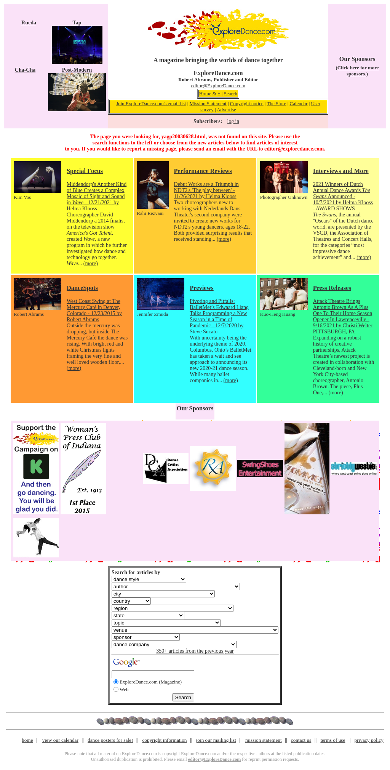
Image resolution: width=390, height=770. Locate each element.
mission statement (263, 740)
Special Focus (85, 170)
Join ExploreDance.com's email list (151, 103)
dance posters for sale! (110, 740)
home (27, 740)
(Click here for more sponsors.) (357, 71)
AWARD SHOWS (335, 208)
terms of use (332, 740)
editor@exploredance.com (294, 149)
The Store (276, 103)
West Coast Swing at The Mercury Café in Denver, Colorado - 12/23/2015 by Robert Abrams (94, 310)
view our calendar (60, 740)
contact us (301, 740)
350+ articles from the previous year (194, 651)
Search (230, 93)
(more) (90, 263)
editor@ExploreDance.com (218, 85)
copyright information (164, 740)
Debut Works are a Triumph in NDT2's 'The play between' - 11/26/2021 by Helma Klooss (206, 190)
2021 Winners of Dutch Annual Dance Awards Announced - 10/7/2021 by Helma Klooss (343, 193)
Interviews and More (341, 170)
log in (233, 121)
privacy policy (369, 740)
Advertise (226, 109)
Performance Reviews (203, 170)
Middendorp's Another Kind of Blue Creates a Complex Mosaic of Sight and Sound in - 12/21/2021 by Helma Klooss (96, 196)
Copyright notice (247, 103)
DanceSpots (82, 287)
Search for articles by (136, 572)
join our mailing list (216, 740)
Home (205, 93)
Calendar (298, 103)
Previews (201, 287)
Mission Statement (208, 103)
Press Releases (332, 287)
